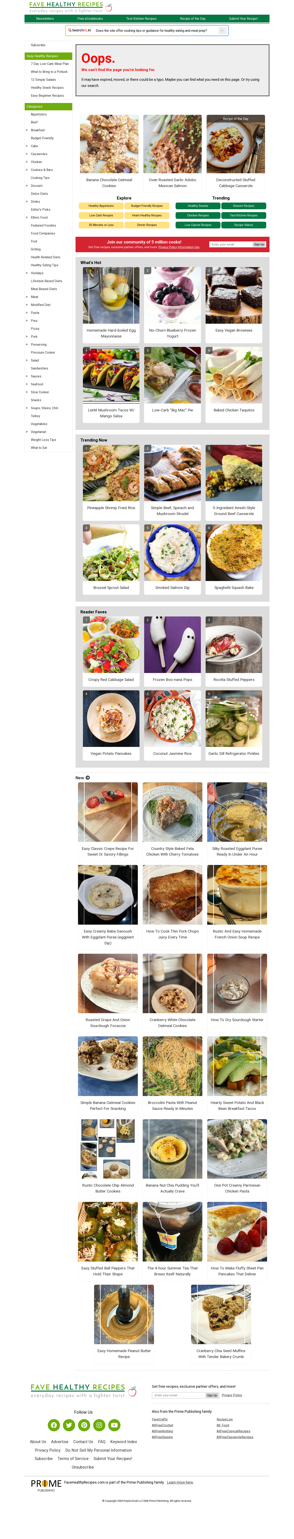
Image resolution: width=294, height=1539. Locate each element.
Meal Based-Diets (44, 289)
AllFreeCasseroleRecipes (235, 1437)
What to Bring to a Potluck (49, 72)
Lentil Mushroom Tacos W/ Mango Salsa (111, 413)
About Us (38, 1441)
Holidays (37, 273)
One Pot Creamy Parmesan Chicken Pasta (237, 1188)
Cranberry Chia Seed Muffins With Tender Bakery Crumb (221, 1353)
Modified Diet (40, 305)
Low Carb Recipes (101, 215)
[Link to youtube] (114, 1425)
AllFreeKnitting (162, 1431)
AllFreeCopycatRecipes (233, 1431)
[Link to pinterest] (84, 1425)
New (83, 777)
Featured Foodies (43, 225)
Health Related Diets (45, 257)
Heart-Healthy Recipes (147, 215)
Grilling (36, 249)
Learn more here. (180, 1482)
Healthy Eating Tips (44, 265)
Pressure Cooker (43, 352)
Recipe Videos (243, 225)
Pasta (35, 313)
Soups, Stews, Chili (44, 408)
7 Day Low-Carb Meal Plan (50, 64)
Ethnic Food (39, 217)
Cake (34, 146)
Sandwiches (39, 368)
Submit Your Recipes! (113, 1458)
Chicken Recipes (198, 215)
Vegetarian (38, 432)
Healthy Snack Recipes (47, 88)
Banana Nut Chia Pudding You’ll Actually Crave (172, 1188)
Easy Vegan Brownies (233, 330)
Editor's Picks (40, 210)
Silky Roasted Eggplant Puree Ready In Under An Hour (237, 851)
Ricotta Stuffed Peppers (234, 679)
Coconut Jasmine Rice (172, 753)
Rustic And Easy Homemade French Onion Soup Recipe (237, 934)
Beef (34, 122)
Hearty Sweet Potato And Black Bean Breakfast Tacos (237, 1105)
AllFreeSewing (162, 1437)
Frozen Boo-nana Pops (172, 679)
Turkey (35, 416)
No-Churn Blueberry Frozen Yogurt (172, 333)
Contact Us (83, 1441)
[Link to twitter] (69, 1425)
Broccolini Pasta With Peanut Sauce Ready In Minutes (172, 1105)
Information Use (188, 247)
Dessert (36, 186)
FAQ (101, 1441)
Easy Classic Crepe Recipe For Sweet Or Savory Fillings (108, 851)
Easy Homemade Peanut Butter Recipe (124, 1353)
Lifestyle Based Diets (46, 281)
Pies (34, 321)
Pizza (35, 329)
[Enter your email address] (179, 1395)
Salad (35, 360)
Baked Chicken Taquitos (234, 410)
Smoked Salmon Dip (172, 587)
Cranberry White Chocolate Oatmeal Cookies (172, 1022)
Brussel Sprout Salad (111, 587)
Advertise (59, 1441)
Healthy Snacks (198, 206)
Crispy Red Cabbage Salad (111, 679)
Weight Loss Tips (43, 440)
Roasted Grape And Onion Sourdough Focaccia (108, 1022)
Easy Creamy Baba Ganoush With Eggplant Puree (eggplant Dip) (108, 937)
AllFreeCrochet (162, 1425)
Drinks (35, 202)
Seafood (37, 384)
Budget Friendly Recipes (147, 206)
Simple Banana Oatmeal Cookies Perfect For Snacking (107, 1105)
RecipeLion (225, 1419)
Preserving (39, 344)
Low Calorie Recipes (198, 225)
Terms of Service (73, 1458)
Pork (34, 337)
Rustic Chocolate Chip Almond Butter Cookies (108, 1188)
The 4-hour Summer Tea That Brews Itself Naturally (172, 1271)
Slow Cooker (40, 392)
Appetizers (39, 114)
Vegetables (39, 424)
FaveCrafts (160, 1419)
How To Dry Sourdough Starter (237, 1019)
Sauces (36, 376)
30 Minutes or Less (101, 225)
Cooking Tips (40, 178)
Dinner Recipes (147, 225)
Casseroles (39, 154)
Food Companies (43, 233)
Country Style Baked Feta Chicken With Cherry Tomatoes (172, 851)
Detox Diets (39, 194)
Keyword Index (123, 1441)
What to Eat (39, 448)
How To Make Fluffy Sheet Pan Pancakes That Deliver (237, 1271)
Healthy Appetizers (101, 206)
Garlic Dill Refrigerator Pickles (233, 753)
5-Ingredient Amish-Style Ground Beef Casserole (234, 510)
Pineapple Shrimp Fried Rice (111, 507)
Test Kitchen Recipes (244, 215)
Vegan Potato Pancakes (111, 753)
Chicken (36, 162)
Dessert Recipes (243, 206)
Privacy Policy (168, 247)
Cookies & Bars (42, 170)
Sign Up (259, 244)
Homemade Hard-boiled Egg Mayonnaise (111, 333)
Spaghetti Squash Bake (234, 587)
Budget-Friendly (42, 138)
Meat (34, 297)
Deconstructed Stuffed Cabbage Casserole (235, 183)
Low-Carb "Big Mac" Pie (172, 410)
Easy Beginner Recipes (47, 96)
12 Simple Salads (43, 80)
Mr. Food (223, 1425)
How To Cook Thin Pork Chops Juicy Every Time (172, 934)
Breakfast (38, 130)
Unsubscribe (83, 1467)
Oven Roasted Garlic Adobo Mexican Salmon (172, 183)
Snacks (36, 400)
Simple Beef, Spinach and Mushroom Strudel (172, 510)
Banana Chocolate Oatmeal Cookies (109, 183)
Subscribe (38, 45)
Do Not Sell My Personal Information (98, 1450)
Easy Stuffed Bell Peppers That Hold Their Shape (108, 1271)
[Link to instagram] (99, 1425)
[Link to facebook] (54, 1425)
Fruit (34, 241)
